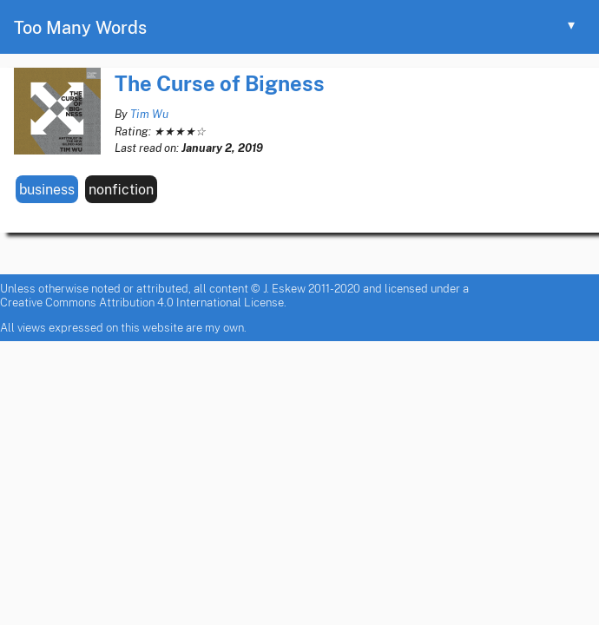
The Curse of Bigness (220, 82)
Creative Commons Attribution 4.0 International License (142, 302)
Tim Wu (149, 114)
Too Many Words (80, 26)
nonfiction (121, 189)
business (47, 189)
